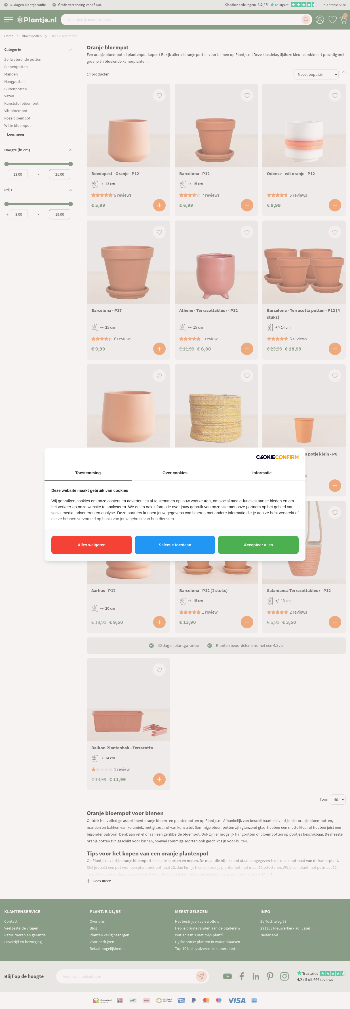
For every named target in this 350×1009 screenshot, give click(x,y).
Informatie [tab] (262, 473)
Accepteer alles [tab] (258, 545)
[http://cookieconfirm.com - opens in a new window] (277, 457)
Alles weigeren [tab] (92, 545)
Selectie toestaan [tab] (175, 545)
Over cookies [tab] (175, 473)
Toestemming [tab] (88, 473)
